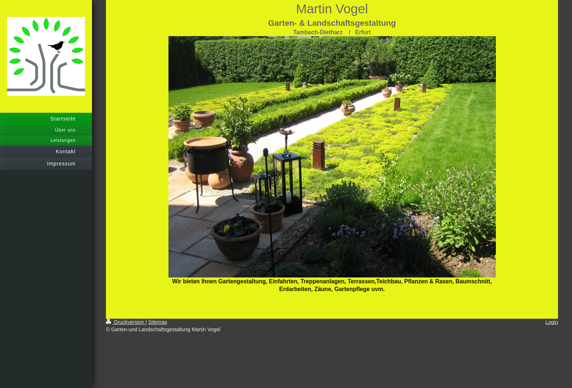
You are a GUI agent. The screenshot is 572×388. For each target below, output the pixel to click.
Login (552, 322)
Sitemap (157, 322)
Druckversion (125, 322)
